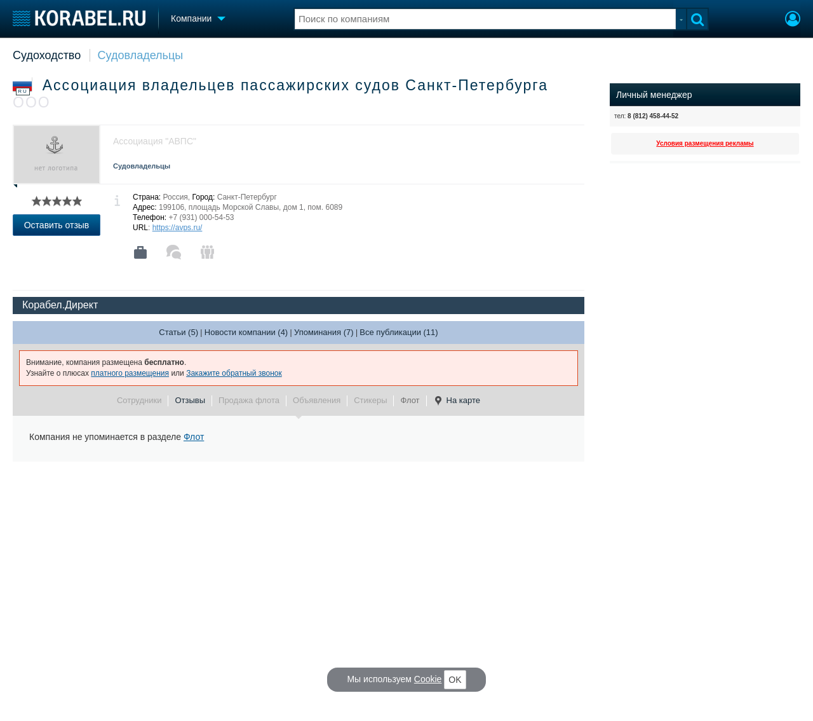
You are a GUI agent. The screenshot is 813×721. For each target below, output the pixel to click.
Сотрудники (139, 400)
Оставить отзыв (57, 225)
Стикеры (370, 400)
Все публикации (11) (398, 332)
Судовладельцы (141, 55)
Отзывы (190, 400)
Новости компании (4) (246, 332)
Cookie (428, 679)
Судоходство (47, 55)
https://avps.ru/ (177, 227)
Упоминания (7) (324, 332)
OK (454, 680)
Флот (409, 400)
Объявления (316, 400)
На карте (456, 400)
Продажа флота (248, 400)
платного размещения (130, 373)
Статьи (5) (178, 332)
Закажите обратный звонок (234, 373)
